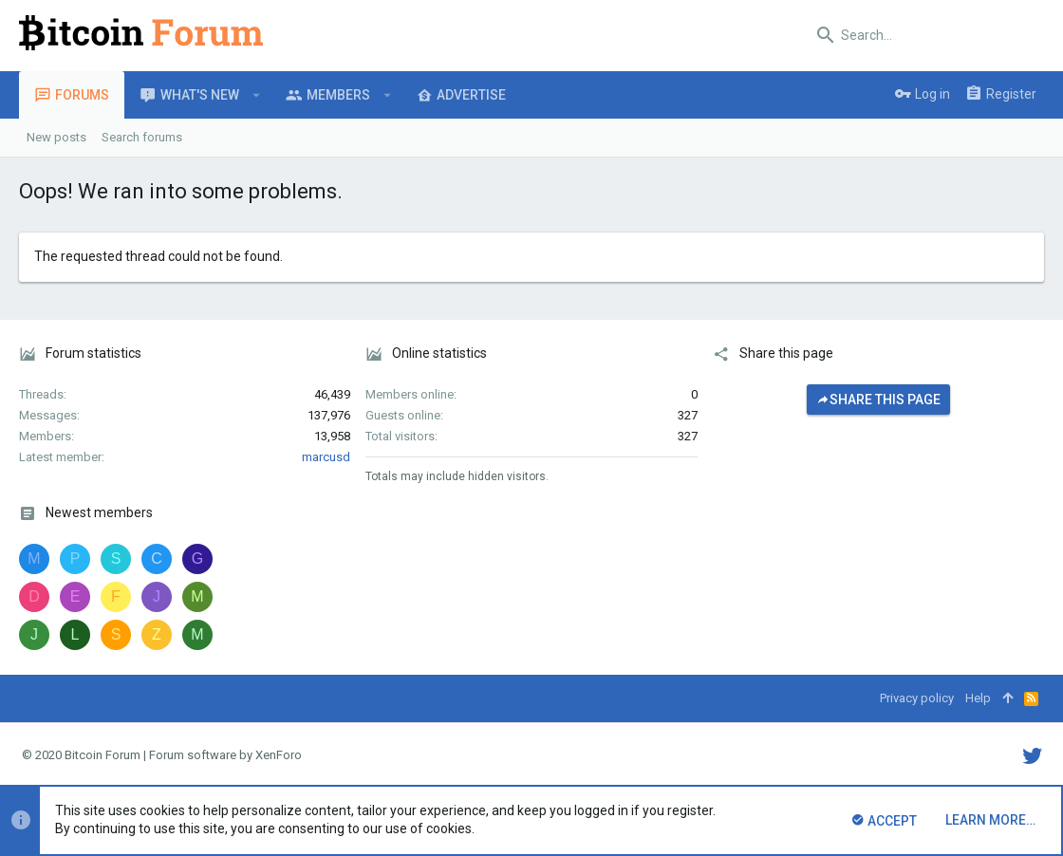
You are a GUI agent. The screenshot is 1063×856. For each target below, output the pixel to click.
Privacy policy (917, 698)
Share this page (878, 399)
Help (978, 698)
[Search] (925, 35)
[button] (256, 94)
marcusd (326, 457)
